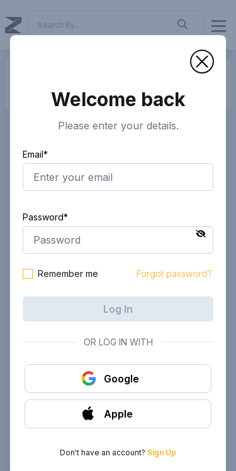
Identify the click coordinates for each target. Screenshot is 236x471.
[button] (202, 61)
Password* (45, 217)
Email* (35, 154)
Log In (118, 309)
